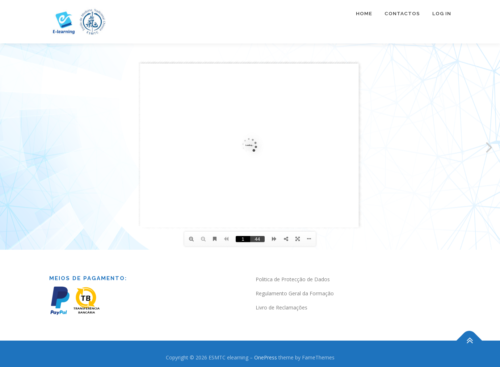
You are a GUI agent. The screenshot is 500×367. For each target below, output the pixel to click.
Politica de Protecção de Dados (293, 279)
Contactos (402, 13)
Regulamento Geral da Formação (295, 293)
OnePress (265, 357)
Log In (441, 13)
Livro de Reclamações (281, 307)
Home (364, 13)
